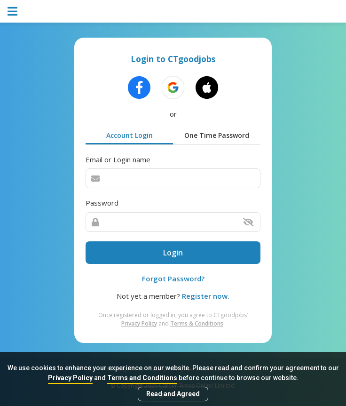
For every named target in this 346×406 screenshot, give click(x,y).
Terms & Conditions (196, 323)
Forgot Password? (173, 278)
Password (102, 202)
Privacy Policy (70, 378)
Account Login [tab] (129, 135)
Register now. (205, 296)
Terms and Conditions (142, 378)
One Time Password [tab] (216, 135)
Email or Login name (118, 159)
